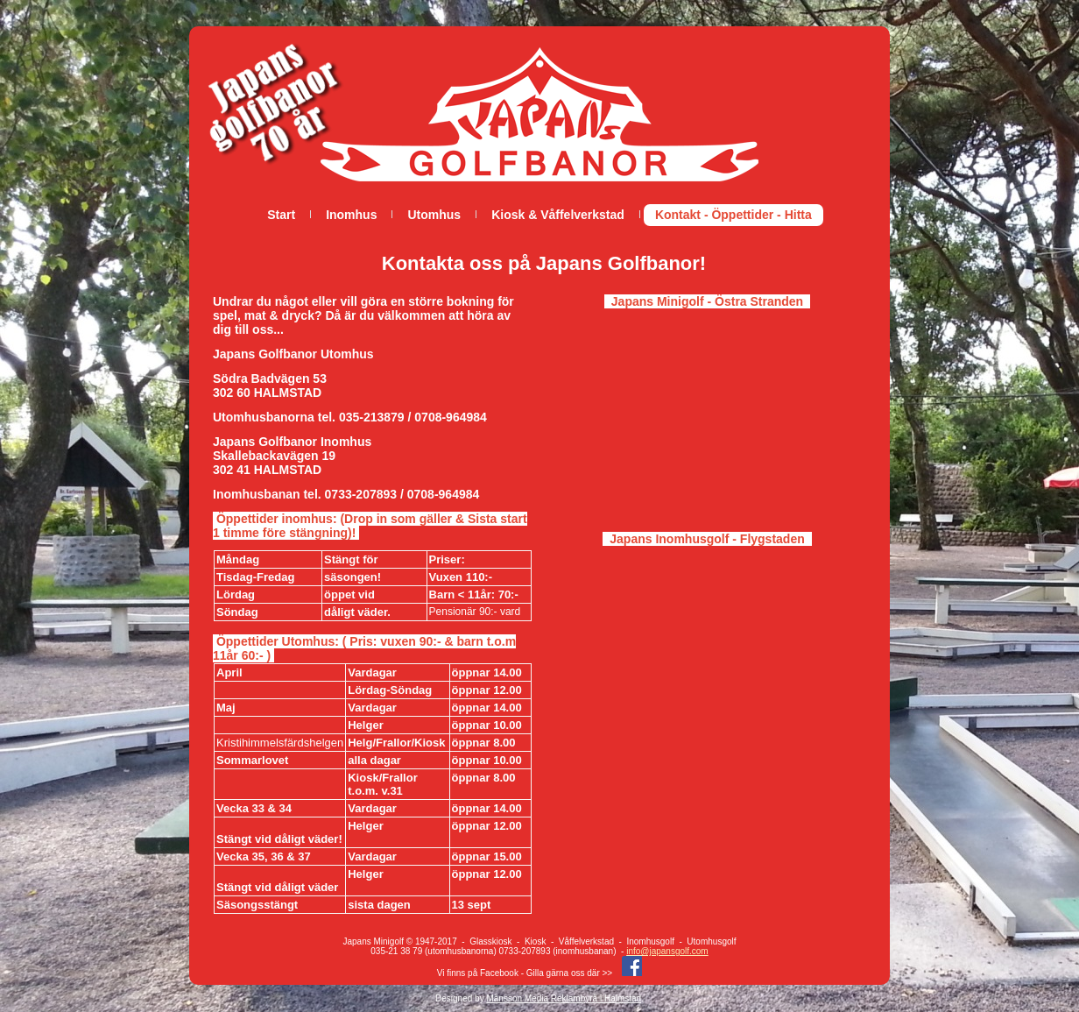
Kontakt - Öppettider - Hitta (733, 215)
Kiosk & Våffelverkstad (557, 215)
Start (281, 215)
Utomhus (434, 215)
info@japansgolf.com (667, 951)
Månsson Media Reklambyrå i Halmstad (563, 998)
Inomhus (351, 215)
